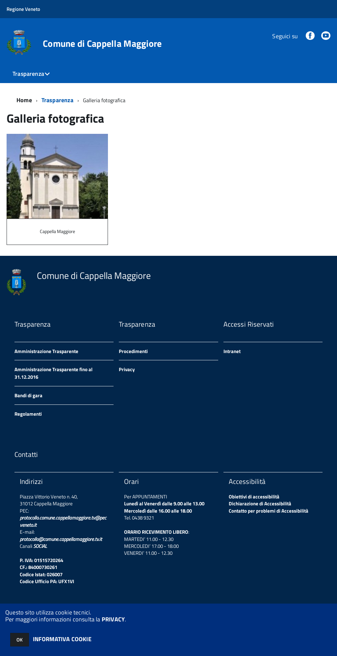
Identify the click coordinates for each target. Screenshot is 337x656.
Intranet (232, 351)
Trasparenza (28, 73)
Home (24, 100)
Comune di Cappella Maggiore (102, 43)
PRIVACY (113, 619)
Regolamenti (28, 414)
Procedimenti (133, 351)
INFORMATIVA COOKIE (62, 639)
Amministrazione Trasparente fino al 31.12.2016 (53, 373)
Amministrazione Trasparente (46, 351)
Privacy (127, 369)
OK (19, 639)
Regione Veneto (23, 9)
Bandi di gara (28, 395)
